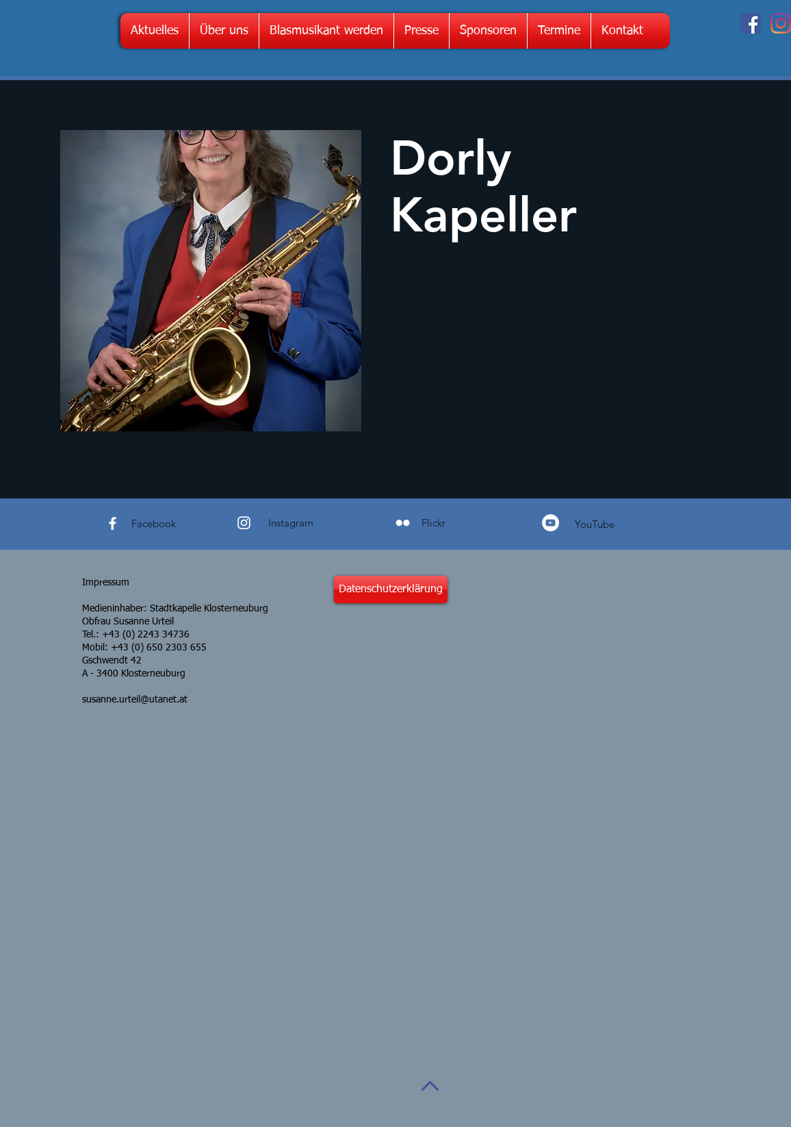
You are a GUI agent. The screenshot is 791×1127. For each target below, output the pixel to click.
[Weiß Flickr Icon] (402, 522)
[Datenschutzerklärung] (391, 589)
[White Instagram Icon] (243, 522)
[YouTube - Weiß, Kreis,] (550, 522)
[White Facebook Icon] (112, 523)
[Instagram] (780, 23)
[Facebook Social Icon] (750, 23)
